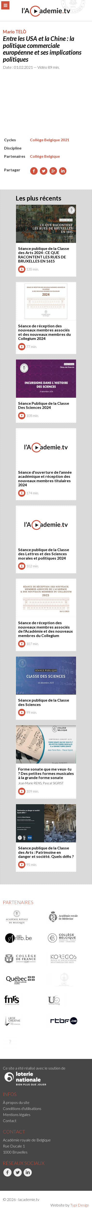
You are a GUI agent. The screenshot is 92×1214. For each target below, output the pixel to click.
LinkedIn (27, 1175)
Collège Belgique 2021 (49, 139)
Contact (9, 1120)
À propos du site (16, 1102)
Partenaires (18, 902)
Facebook (7, 1175)
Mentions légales (16, 1114)
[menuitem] (46, 1102)
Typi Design (79, 1205)
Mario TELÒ (14, 31)
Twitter (17, 1175)
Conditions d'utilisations (22, 1108)
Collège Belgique (45, 156)
